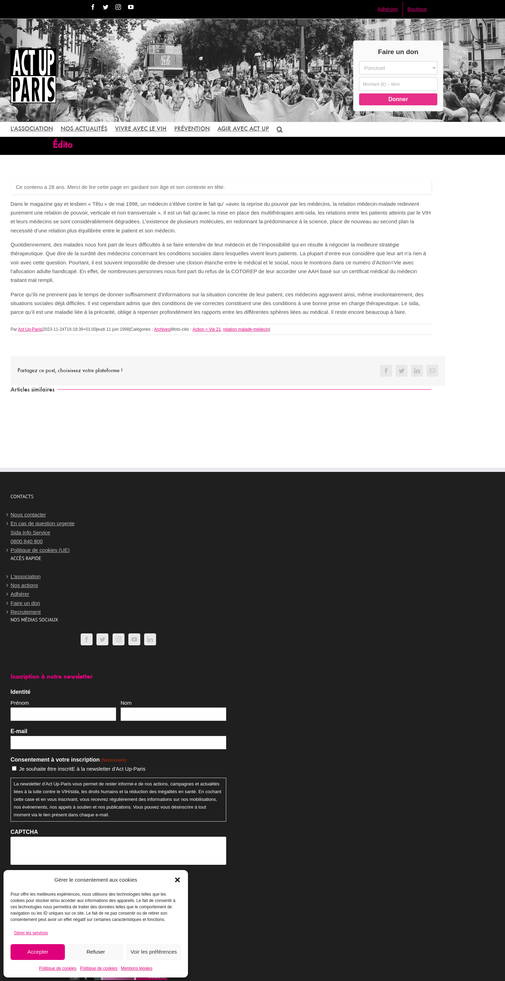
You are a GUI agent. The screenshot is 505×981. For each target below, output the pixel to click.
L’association (26, 576)
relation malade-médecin (246, 329)
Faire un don (25, 603)
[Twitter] (102, 639)
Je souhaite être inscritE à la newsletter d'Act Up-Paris (82, 769)
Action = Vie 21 (207, 329)
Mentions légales (137, 968)
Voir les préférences (153, 952)
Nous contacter (28, 515)
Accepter (37, 952)
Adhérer (20, 594)
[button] (177, 879)
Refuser (96, 952)
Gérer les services (31, 932)
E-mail (19, 731)
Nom (126, 703)
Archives (162, 329)
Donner (398, 99)
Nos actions (24, 585)
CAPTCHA (24, 832)
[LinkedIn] (150, 639)
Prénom (20, 703)
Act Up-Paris (29, 329)
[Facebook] (87, 639)
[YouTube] (134, 639)
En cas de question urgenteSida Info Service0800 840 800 (43, 532)
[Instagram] (118, 639)
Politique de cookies (57, 968)
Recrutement (26, 612)
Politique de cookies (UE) (40, 550)
